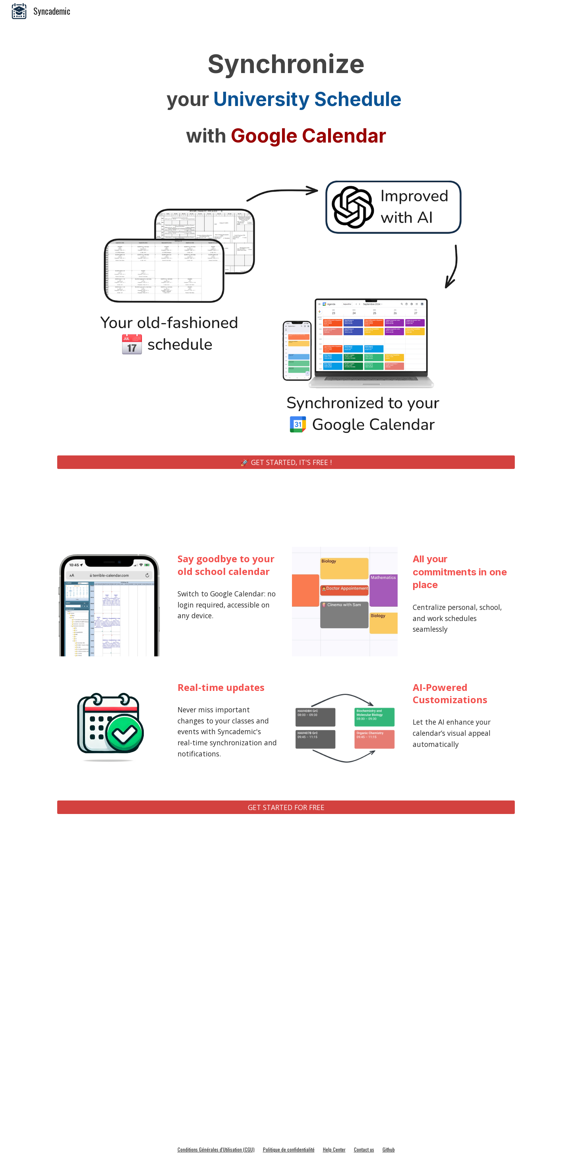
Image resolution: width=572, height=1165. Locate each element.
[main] (286, 101)
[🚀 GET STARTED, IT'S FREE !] (286, 462)
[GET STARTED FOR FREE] (286, 807)
